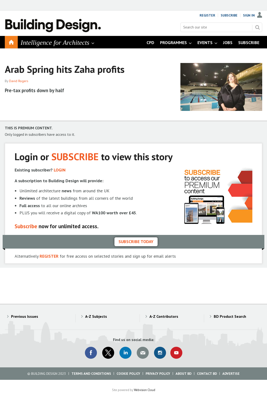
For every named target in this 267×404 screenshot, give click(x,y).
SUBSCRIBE (75, 156)
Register (207, 15)
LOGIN (59, 170)
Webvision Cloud (144, 390)
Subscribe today (136, 241)
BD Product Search (230, 316)
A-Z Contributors (163, 316)
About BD (183, 373)
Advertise (231, 373)
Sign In (249, 15)
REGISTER (49, 256)
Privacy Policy (158, 373)
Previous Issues (24, 316)
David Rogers (18, 81)
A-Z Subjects (96, 316)
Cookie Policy (128, 373)
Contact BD (207, 373)
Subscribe (229, 15)
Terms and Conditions (91, 373)
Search (257, 27)
